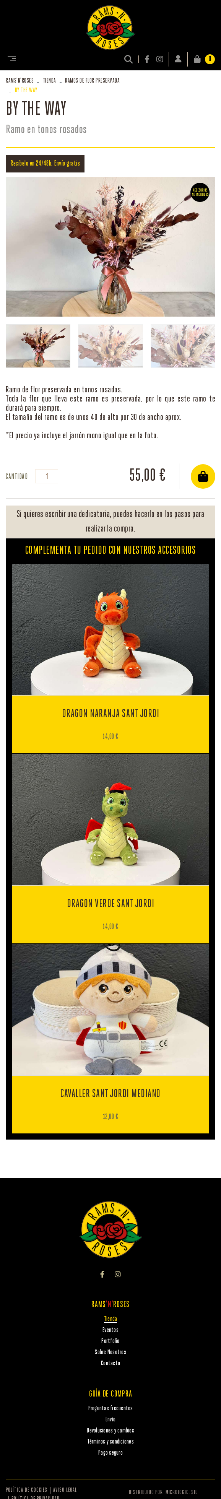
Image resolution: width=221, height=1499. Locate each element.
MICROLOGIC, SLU (182, 1493)
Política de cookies (26, 1490)
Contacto (110, 1363)
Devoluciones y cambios (110, 1430)
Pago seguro (110, 1453)
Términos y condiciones (110, 1441)
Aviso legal (65, 1490)
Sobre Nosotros (110, 1352)
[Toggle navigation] (10, 59)
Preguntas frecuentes (110, 1408)
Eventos (110, 1330)
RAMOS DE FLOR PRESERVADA (92, 81)
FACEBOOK (148, 59)
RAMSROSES (20, 81)
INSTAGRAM (159, 59)
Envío (110, 1419)
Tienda (49, 81)
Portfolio (110, 1341)
